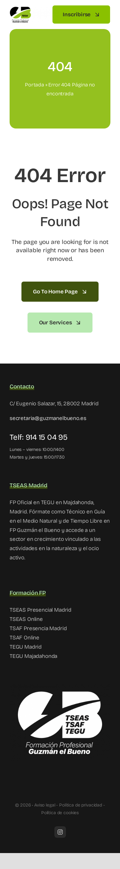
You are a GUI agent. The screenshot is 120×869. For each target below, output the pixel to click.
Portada (34, 85)
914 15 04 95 (47, 437)
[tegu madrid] (34, 9)
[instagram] (60, 832)
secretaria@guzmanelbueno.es (48, 418)
